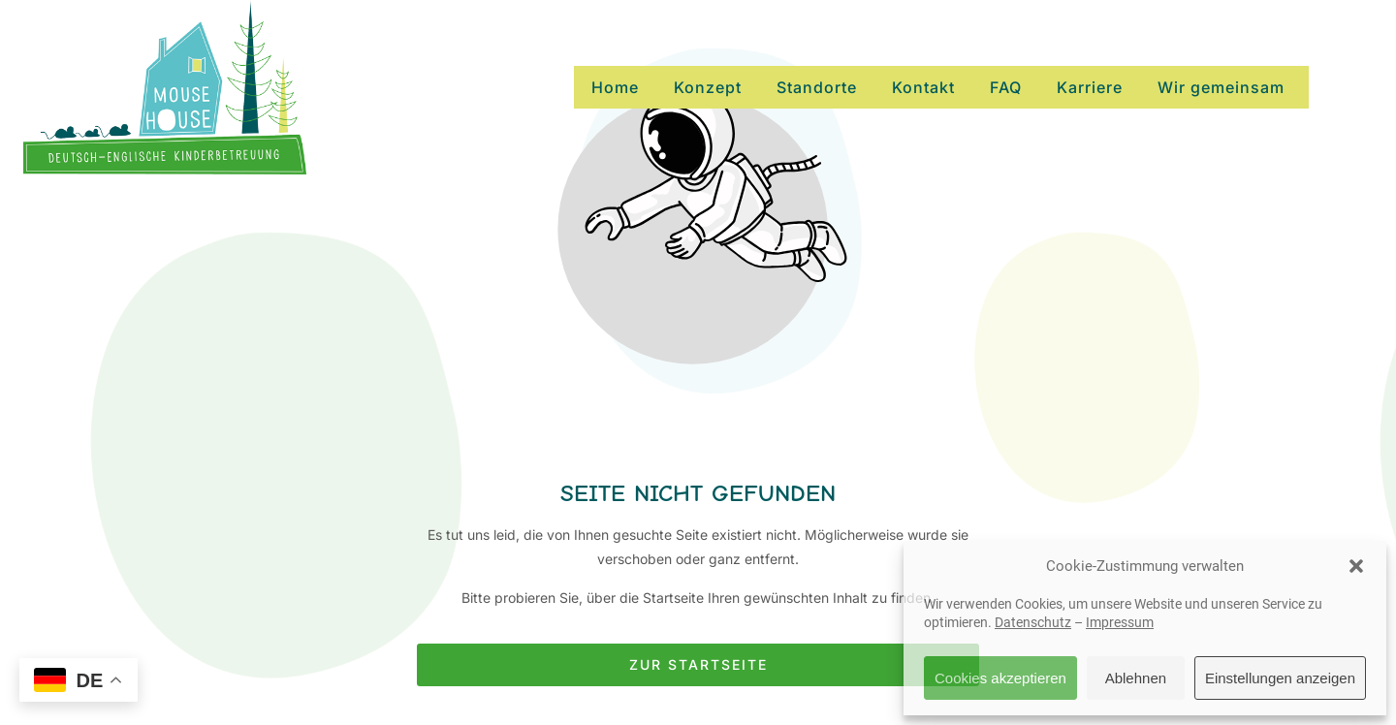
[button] (1356, 566)
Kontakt (923, 87)
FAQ (1006, 87)
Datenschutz (1033, 622)
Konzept (708, 87)
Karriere (1090, 87)
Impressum (1120, 622)
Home (615, 87)
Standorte (817, 87)
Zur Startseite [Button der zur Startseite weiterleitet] (698, 664)
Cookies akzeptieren (1000, 678)
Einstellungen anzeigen (1280, 678)
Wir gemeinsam (1221, 87)
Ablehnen (1135, 678)
